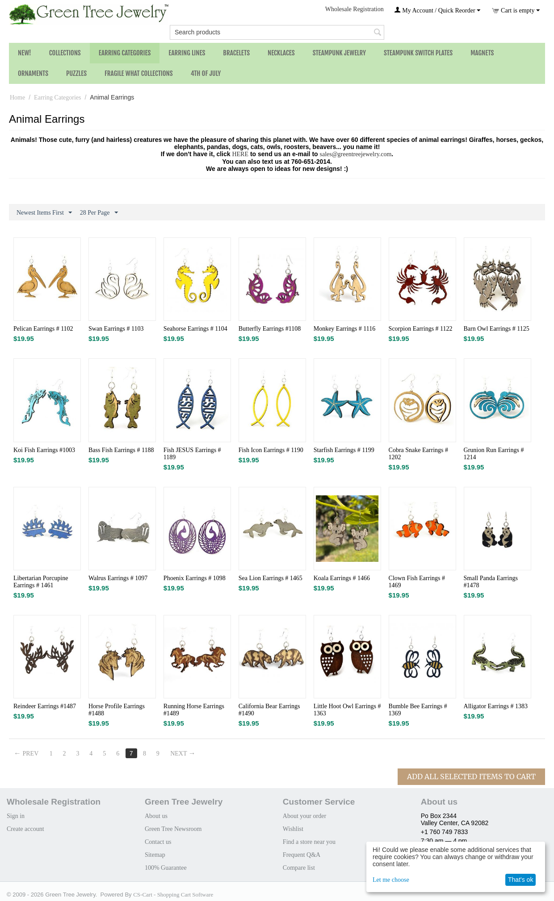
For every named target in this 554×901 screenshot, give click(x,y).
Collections (65, 53)
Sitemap (155, 854)
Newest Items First (44, 212)
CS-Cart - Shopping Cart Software (173, 894)
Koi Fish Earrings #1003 (44, 450)
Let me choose (391, 879)
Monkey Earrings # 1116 (345, 328)
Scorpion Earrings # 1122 (421, 328)
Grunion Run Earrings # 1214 (494, 454)
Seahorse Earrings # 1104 (195, 328)
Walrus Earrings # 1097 (117, 578)
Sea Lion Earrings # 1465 (270, 578)
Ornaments (33, 73)
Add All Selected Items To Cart (471, 776)
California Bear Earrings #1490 (269, 710)
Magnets (482, 53)
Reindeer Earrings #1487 (44, 706)
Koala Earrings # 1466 (342, 578)
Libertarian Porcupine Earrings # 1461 (40, 582)
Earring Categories (125, 53)
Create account (25, 829)
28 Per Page (99, 212)
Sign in (16, 816)
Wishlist (293, 829)
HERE (240, 154)
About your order (304, 816)
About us (156, 816)
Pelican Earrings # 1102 (43, 328)
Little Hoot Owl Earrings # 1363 (347, 710)
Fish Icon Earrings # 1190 (271, 450)
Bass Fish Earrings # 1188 (121, 450)
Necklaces (281, 53)
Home (17, 97)
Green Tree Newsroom (173, 829)
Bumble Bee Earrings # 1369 (418, 710)
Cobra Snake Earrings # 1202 (418, 454)
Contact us (158, 842)
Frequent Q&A (301, 854)
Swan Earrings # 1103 (116, 328)
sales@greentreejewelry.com (355, 154)
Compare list (299, 867)
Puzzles (76, 73)
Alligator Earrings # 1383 (496, 706)
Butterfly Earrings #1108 (270, 328)
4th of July (206, 73)
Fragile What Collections (139, 73)
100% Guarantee (166, 867)
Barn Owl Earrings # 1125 (496, 328)
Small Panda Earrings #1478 (491, 582)
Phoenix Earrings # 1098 (195, 578)
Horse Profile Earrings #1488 (116, 710)
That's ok (520, 879)
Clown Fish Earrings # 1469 (417, 582)
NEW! (24, 53)
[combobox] (277, 32)
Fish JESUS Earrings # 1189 (192, 454)
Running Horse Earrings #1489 (194, 710)
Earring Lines (186, 53)
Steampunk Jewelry (339, 53)
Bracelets (236, 53)
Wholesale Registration (354, 9)
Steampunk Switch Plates (418, 53)
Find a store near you (309, 842)
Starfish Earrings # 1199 (344, 450)
